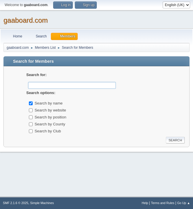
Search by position (50, 117)
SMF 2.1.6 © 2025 (15, 203)
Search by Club (48, 131)
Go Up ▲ (183, 203)
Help (145, 203)
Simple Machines (42, 203)
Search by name (49, 103)
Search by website (50, 110)
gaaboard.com (25, 20)
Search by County (50, 124)
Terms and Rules (163, 203)
